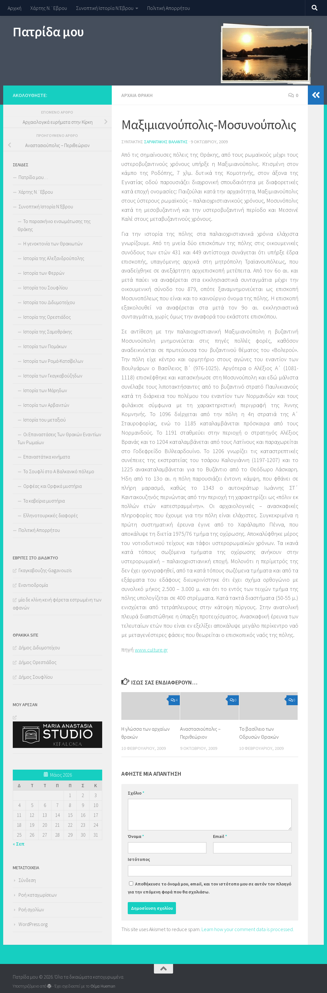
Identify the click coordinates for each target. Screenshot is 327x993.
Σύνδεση (27, 880)
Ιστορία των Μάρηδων (45, 390)
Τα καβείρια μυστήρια (44, 501)
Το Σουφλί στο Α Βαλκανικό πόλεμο (58, 471)
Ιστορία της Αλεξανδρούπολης (53, 258)
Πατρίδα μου (48, 31)
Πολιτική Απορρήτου (168, 8)
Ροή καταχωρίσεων (38, 895)
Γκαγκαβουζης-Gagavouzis (45, 570)
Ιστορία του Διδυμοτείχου (49, 302)
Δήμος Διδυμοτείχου (39, 648)
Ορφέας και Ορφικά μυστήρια (52, 486)
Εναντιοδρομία (33, 585)
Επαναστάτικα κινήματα (46, 457)
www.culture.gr (153, 649)
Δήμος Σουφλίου (36, 677)
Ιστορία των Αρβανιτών (46, 405)
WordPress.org (33, 924)
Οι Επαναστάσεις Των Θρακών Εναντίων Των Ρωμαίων (59, 438)
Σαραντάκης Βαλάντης (166, 141)
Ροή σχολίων (31, 910)
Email (220, 836)
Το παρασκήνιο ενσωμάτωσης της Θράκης (54, 225)
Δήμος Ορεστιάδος (38, 662)
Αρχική (14, 8)
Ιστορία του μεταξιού (44, 420)
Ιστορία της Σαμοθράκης (47, 332)
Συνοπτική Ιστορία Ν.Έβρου (104, 8)
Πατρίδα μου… (33, 177)
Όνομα (136, 836)
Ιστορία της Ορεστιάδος (47, 317)
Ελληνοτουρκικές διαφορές (50, 515)
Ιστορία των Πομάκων (45, 346)
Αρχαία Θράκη (137, 95)
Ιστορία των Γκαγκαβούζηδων (52, 376)
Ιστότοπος (139, 859)
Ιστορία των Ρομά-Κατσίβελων (53, 361)
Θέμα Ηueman (102, 986)
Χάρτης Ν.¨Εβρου (48, 8)
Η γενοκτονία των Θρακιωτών (53, 244)
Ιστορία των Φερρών (44, 273)
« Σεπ (19, 844)
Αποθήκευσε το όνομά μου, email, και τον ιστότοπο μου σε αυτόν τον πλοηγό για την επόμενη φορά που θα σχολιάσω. (209, 887)
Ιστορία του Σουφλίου (45, 288)
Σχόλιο (136, 792)
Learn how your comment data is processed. (248, 928)
